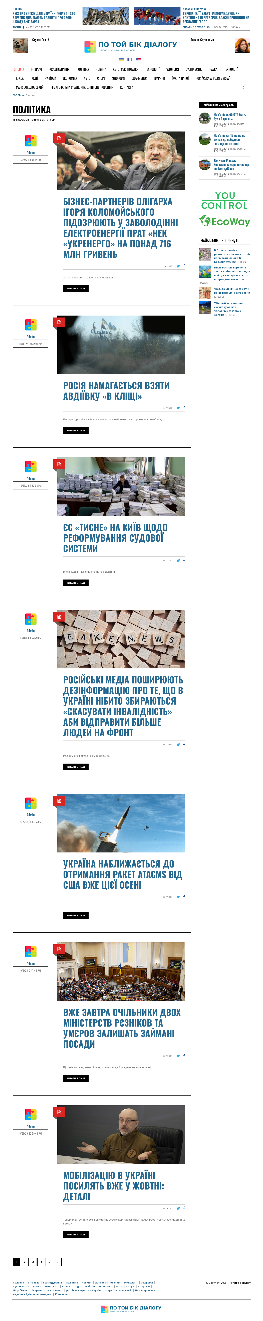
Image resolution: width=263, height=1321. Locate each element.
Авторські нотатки (194, 9)
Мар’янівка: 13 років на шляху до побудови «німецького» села (229, 139)
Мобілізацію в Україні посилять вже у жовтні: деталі (113, 1185)
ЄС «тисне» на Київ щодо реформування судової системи (115, 538)
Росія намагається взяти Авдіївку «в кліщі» (116, 390)
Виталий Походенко (196, 27)
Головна (18, 95)
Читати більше (75, 288)
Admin (17, 27)
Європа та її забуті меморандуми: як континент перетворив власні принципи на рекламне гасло (216, 17)
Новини (17, 9)
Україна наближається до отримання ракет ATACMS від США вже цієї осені (122, 874)
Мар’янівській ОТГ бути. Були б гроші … (230, 116)
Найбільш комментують (218, 105)
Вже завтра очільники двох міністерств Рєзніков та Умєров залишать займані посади (122, 1027)
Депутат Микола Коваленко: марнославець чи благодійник (232, 164)
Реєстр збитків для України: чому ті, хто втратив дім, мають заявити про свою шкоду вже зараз (44, 17)
